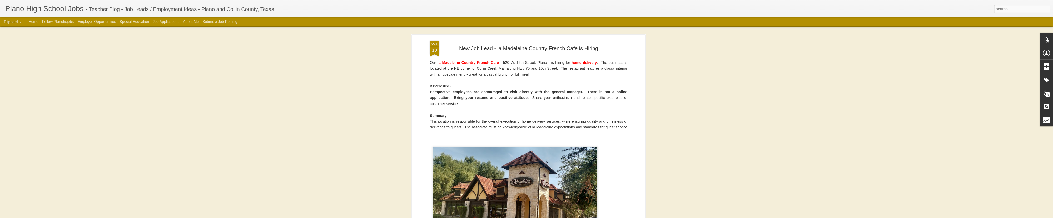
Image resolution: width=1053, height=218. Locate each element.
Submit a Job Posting (219, 21)
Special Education (134, 21)
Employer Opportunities (96, 21)
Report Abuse (617, 215)
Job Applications (166, 21)
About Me (191, 21)
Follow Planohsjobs (58, 21)
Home (33, 21)
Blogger (602, 215)
